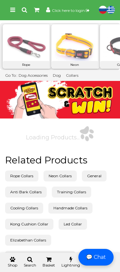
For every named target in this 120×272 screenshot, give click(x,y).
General (94, 175)
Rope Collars (21, 175)
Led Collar (73, 224)
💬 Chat (96, 257)
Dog (57, 75)
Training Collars (71, 191)
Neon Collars (60, 175)
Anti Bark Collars (26, 191)
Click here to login (70, 10)
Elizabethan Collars (28, 240)
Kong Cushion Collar (29, 224)
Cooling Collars (24, 208)
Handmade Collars (70, 208)
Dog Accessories (33, 75)
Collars (72, 75)
